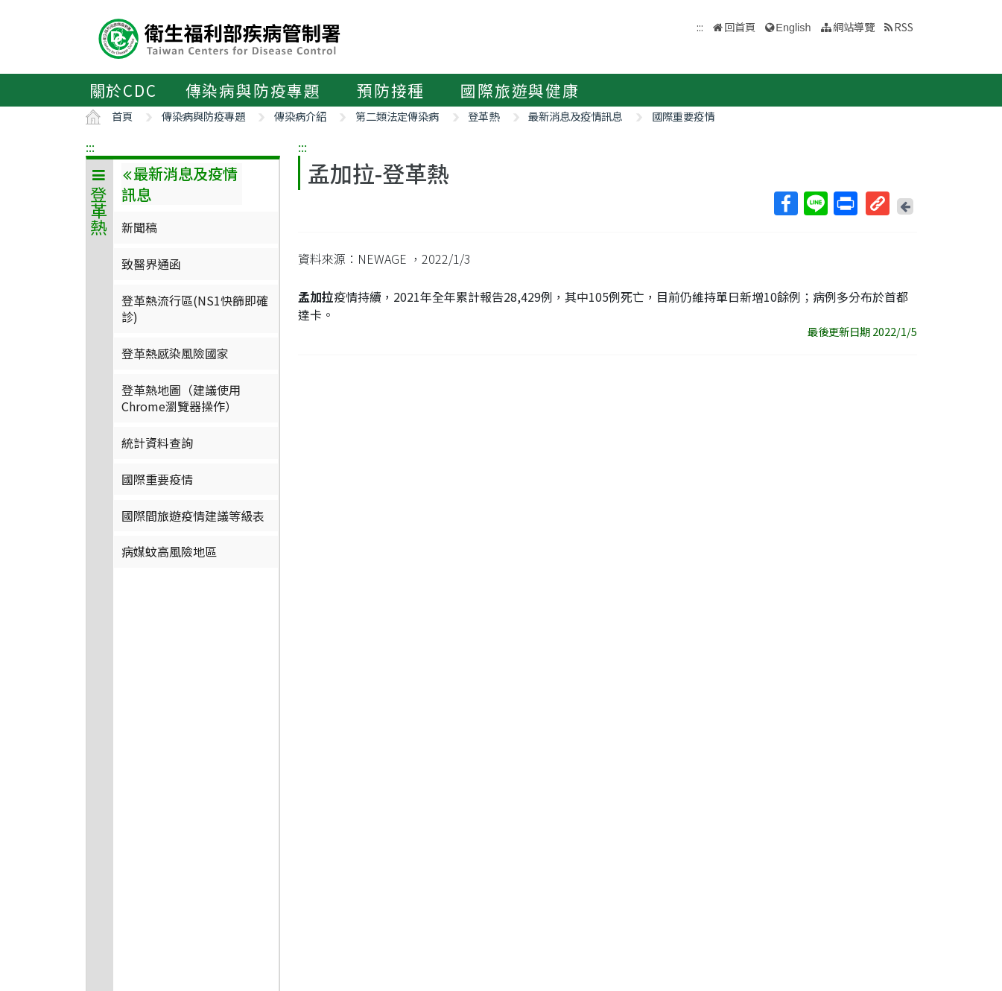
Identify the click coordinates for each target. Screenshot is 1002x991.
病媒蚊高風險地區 (169, 551)
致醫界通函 (151, 264)
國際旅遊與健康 (520, 90)
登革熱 (483, 116)
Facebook (785, 203)
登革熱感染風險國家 (175, 353)
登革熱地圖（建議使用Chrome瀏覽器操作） (181, 398)
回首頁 (739, 26)
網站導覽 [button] (854, 26)
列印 (844, 203)
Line (815, 203)
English (793, 28)
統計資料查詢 (157, 443)
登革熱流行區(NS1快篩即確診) (194, 308)
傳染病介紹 (300, 116)
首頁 (122, 116)
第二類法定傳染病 (397, 116)
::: (90, 147)
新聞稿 (139, 227)
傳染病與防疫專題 (253, 90)
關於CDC (123, 90)
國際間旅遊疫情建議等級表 (192, 516)
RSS (903, 26)
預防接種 (391, 90)
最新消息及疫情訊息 (575, 116)
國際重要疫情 (683, 116)
